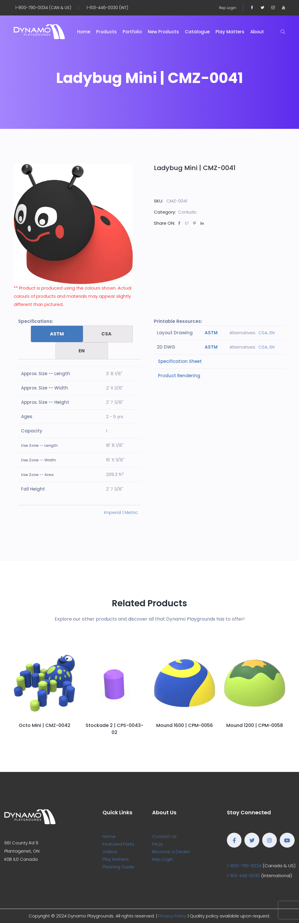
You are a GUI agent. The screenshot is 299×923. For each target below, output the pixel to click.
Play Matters (229, 32)
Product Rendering (178, 376)
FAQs (157, 844)
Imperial (112, 512)
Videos (109, 851)
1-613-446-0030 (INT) (107, 8)
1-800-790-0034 (244, 866)
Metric (131, 512)
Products (106, 32)
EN (82, 350)
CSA (106, 333)
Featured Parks (118, 844)
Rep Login (227, 7)
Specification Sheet (179, 361)
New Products (163, 32)
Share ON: (164, 223)
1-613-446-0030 (243, 875)
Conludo (187, 212)
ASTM (57, 333)
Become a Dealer (171, 851)
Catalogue (197, 32)
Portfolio (132, 32)
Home (83, 32)
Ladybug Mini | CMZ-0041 (195, 167)
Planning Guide (118, 867)
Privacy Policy (172, 916)
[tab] (57, 333)
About (257, 32)
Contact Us (164, 836)
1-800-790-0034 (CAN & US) (43, 8)
